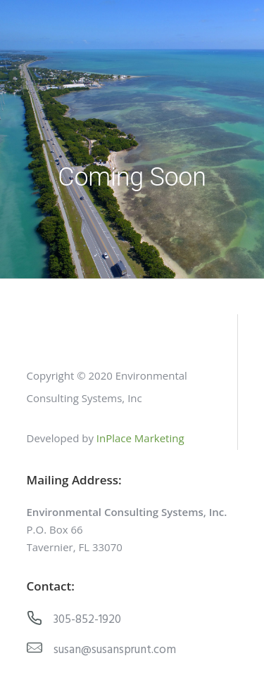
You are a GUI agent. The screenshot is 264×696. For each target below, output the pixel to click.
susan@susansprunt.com (115, 649)
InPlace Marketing (140, 438)
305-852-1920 (87, 619)
